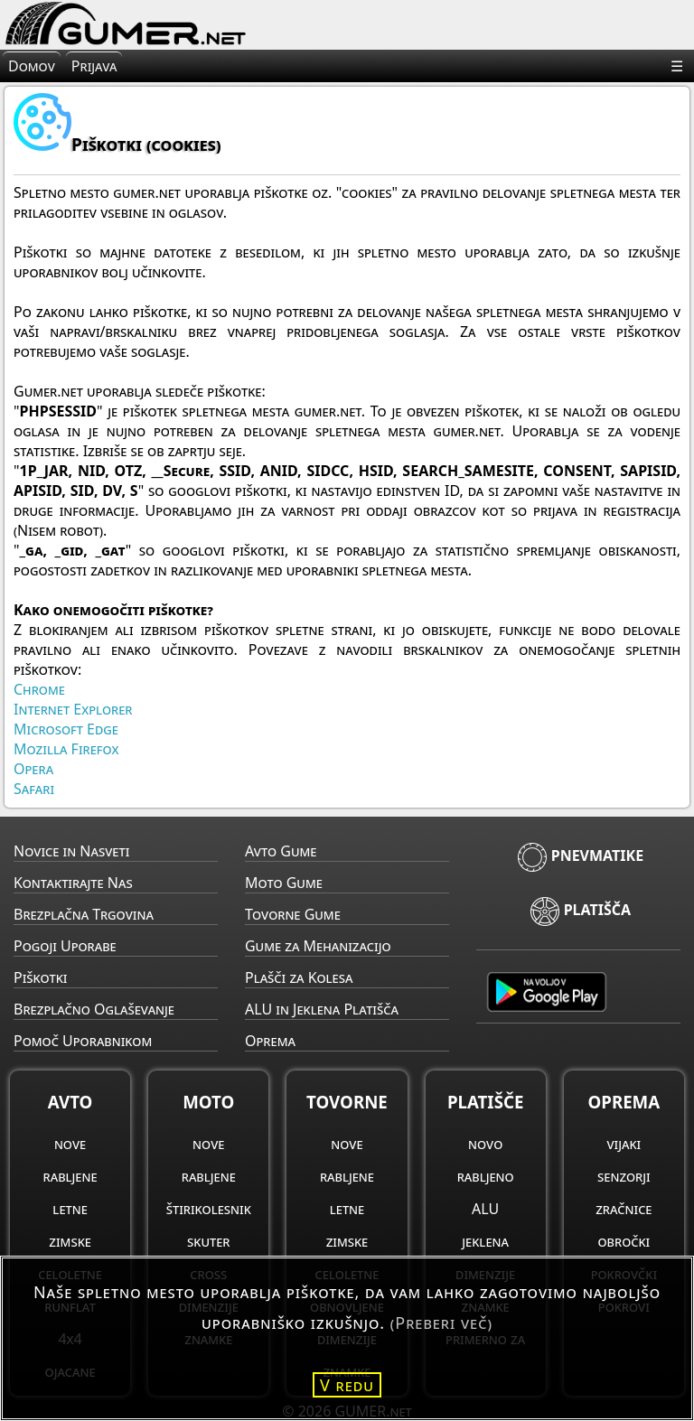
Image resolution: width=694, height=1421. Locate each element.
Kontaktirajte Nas (73, 883)
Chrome (39, 689)
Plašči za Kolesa (298, 977)
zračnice (624, 1209)
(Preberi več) (441, 1322)
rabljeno (485, 1176)
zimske (70, 1241)
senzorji (624, 1176)
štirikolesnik (208, 1209)
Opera (33, 769)
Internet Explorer (73, 709)
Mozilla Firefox (66, 749)
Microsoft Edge (66, 729)
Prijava (94, 66)
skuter (208, 1241)
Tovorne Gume (293, 914)
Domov (31, 66)
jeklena (485, 1241)
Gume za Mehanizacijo (318, 946)
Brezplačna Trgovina (84, 914)
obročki (623, 1241)
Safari (34, 789)
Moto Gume (284, 883)
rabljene (70, 1176)
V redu (347, 1385)
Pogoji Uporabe (65, 946)
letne (69, 1209)
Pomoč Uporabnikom (83, 1041)
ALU (485, 1209)
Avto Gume (280, 851)
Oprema (270, 1041)
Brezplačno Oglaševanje (94, 1009)
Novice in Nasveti (71, 851)
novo (485, 1144)
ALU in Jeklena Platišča (322, 1009)
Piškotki (40, 977)
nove (70, 1144)
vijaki (623, 1144)
